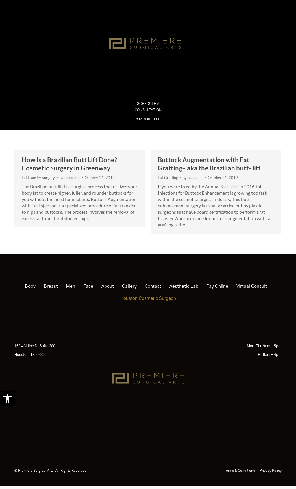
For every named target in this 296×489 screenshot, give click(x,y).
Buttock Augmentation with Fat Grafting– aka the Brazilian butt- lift (209, 166)
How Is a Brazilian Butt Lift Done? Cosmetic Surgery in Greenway (69, 166)
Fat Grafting (168, 180)
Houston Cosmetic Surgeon (148, 301)
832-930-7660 (148, 122)
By (69, 180)
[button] (7, 398)
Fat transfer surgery (38, 180)
